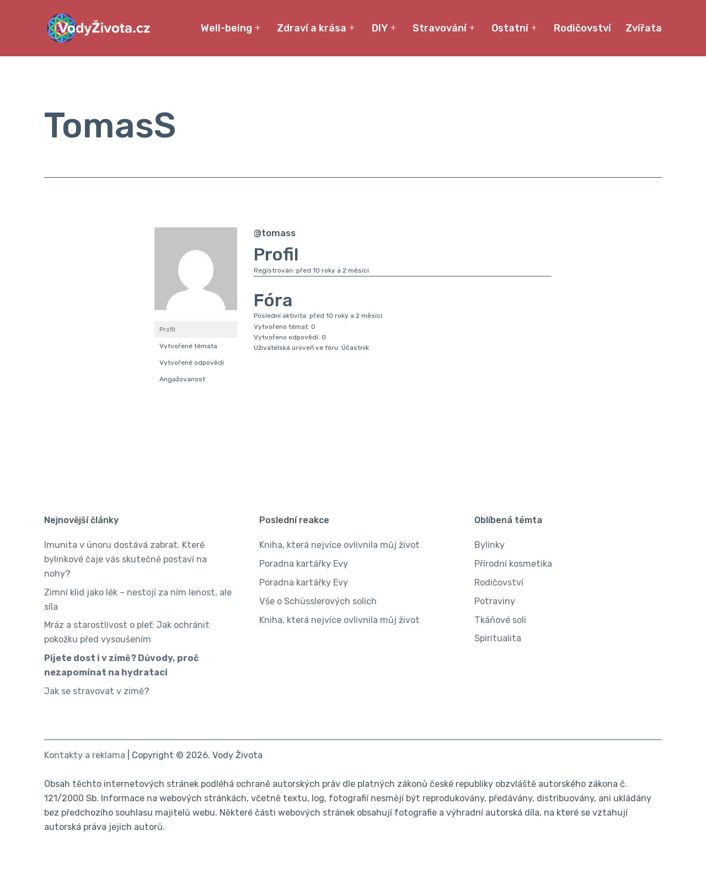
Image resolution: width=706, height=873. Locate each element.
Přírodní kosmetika (513, 563)
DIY (380, 28)
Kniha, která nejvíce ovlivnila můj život (339, 545)
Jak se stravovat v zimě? (96, 691)
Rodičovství (582, 28)
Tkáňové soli (500, 620)
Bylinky (489, 545)
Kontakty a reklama (84, 755)
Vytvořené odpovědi (191, 362)
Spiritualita (497, 638)
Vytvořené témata (188, 346)
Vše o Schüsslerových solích (318, 601)
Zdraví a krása (311, 28)
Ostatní (509, 28)
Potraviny (494, 601)
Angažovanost (182, 379)
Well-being (226, 28)
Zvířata (643, 28)
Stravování (440, 28)
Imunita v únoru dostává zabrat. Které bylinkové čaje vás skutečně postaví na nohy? (125, 559)
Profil (167, 329)
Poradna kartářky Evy (303, 563)
